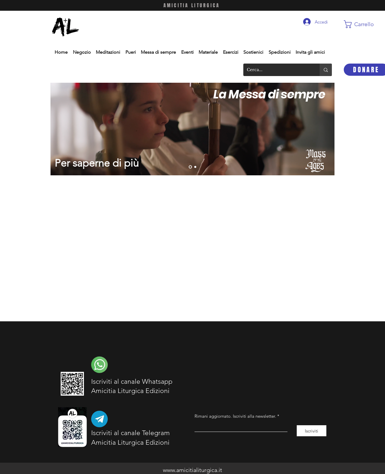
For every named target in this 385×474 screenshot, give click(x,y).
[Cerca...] (277, 70)
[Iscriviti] (311, 430)
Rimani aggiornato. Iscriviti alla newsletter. (235, 416)
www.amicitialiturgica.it (192, 469)
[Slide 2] (190, 167)
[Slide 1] (195, 167)
